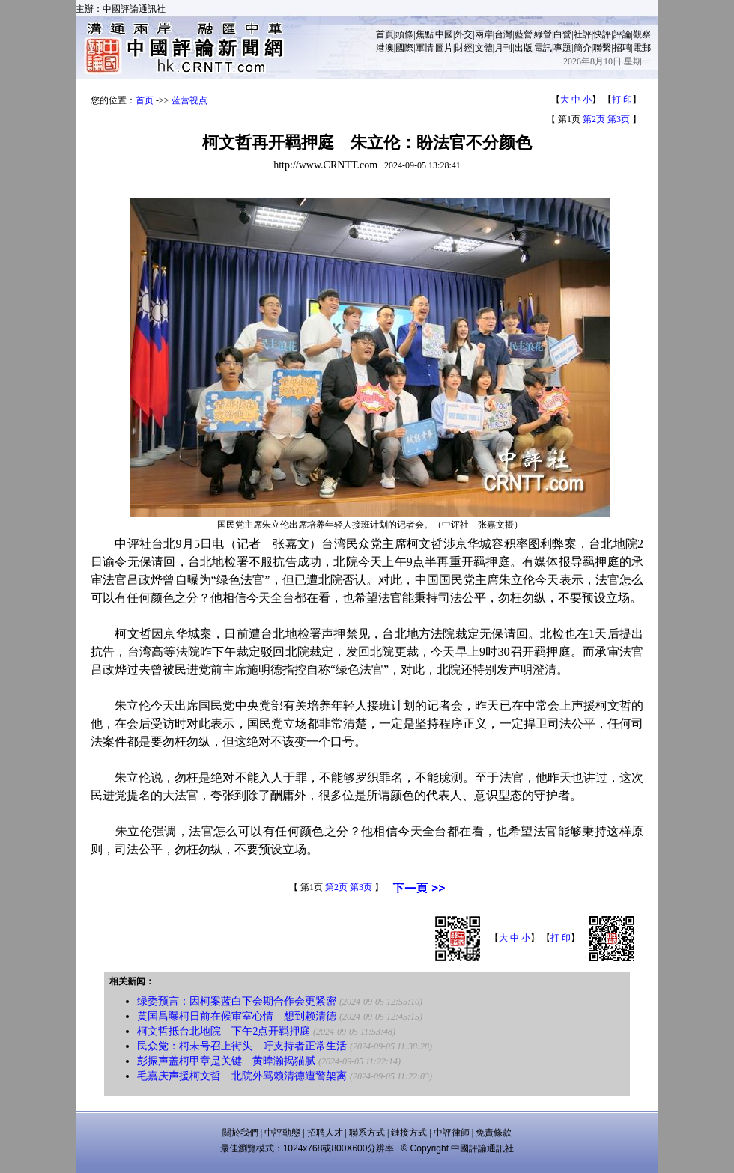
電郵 (642, 48)
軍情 (425, 48)
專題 (562, 48)
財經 (464, 48)
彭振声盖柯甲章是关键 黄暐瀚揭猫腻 (226, 1061)
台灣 (503, 34)
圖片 (444, 48)
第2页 (594, 119)
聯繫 (602, 48)
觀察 (642, 34)
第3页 (618, 119)
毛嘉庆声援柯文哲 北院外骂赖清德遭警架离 (242, 1076)
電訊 (543, 48)
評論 (622, 34)
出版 (524, 48)
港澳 (385, 48)
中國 (444, 34)
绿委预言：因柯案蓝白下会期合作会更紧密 (236, 1001)
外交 (464, 34)
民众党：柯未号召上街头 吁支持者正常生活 (242, 1046)
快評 (602, 34)
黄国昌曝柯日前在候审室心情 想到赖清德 (236, 1016)
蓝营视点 (189, 100)
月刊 (503, 48)
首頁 (385, 34)
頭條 (404, 34)
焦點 (425, 34)
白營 (562, 34)
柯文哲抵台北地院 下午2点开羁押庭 (223, 1031)
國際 (404, 48)
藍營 (524, 34)
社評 (583, 34)
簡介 (583, 48)
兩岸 (484, 34)
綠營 (543, 34)
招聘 (622, 48)
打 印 (622, 99)
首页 (145, 100)
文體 (484, 48)
